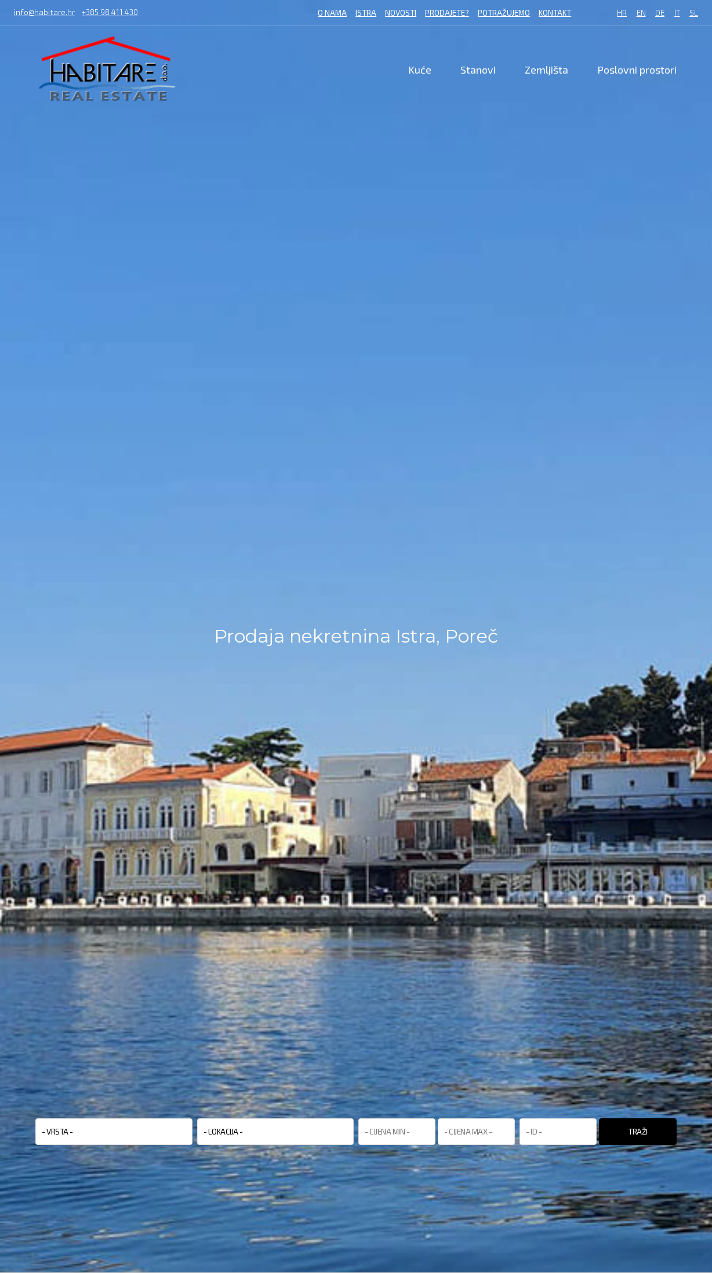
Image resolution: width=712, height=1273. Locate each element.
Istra (365, 12)
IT (677, 13)
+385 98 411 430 (110, 13)
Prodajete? (447, 12)
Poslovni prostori (637, 69)
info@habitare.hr (44, 13)
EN (641, 13)
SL (693, 13)
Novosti (400, 12)
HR (622, 13)
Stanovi (478, 69)
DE (659, 13)
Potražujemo (504, 12)
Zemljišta (546, 69)
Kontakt (555, 12)
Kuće (419, 69)
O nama (332, 12)
